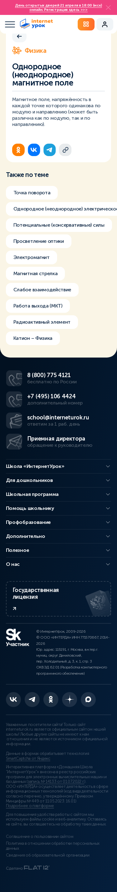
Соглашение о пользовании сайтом (40, 836)
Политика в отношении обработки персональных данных (53, 846)
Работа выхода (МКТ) (37, 305)
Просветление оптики (38, 241)
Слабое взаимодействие (42, 289)
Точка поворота (32, 192)
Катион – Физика (32, 338)
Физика (29, 50)
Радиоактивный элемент (42, 322)
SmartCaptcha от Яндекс (28, 758)
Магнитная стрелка (35, 273)
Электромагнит (31, 257)
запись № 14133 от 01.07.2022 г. (56, 781)
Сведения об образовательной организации (48, 855)
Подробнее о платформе (30, 806)
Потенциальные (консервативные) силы (59, 225)
